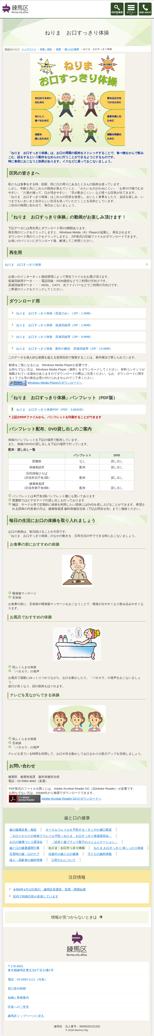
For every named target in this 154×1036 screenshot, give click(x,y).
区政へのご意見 (18, 1007)
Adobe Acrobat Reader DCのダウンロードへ (55, 798)
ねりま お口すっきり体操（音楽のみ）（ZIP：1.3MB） (54, 313)
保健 (58, 49)
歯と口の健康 (72, 49)
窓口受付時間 (17, 988)
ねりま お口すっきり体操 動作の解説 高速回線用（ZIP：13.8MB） (64, 348)
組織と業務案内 (18, 997)
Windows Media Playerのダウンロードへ (45, 382)
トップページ (29, 49)
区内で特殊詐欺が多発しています (35, 896)
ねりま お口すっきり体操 (23, 264)
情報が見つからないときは (74, 917)
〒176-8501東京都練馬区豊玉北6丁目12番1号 (31, 968)
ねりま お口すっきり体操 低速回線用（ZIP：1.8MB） (54, 325)
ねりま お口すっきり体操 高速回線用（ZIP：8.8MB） (54, 336)
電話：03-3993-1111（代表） (27, 979)
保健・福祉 (46, 49)
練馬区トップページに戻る (26, 1016)
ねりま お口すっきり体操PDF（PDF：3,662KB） (50, 409)
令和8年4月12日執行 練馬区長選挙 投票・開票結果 (49, 889)
